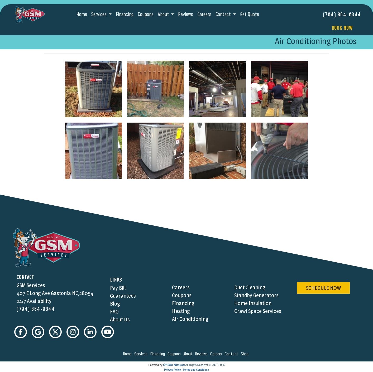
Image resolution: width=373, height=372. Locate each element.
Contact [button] (224, 14)
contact (232, 354)
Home (81, 14)
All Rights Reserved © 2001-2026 (205, 365)
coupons (175, 354)
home (128, 354)
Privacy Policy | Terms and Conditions (186, 369)
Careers (204, 14)
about (188, 354)
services (141, 354)
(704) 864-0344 (342, 14)
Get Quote (249, 14)
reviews (202, 354)
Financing (124, 14)
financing (158, 354)
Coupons (146, 14)
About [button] (164, 14)
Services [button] (99, 14)
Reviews (185, 14)
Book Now (342, 28)
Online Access (174, 365)
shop (245, 354)
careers (217, 354)
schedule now (323, 288)
